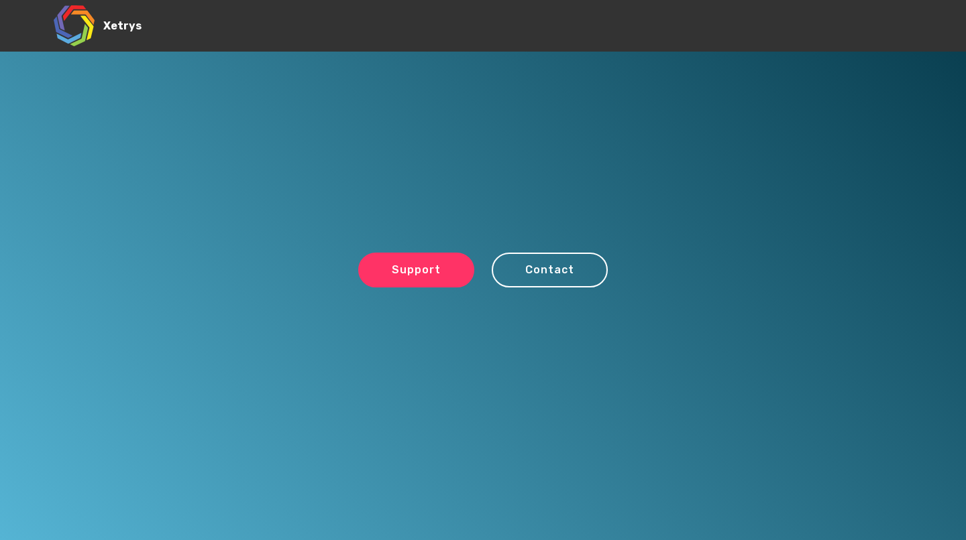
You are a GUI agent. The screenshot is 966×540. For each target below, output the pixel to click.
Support (416, 269)
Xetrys (122, 25)
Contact (549, 269)
